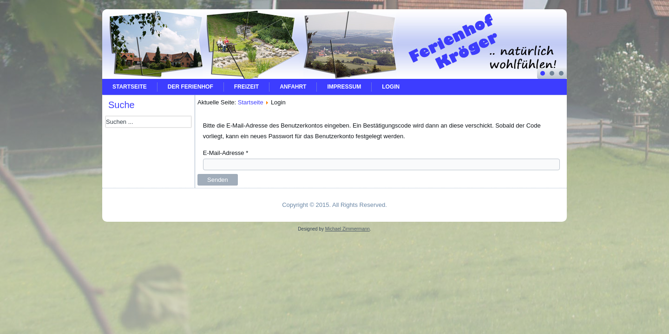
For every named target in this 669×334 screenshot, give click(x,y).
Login (391, 87)
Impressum (344, 87)
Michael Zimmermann (347, 228)
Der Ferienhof (190, 87)
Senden (217, 179)
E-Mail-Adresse (226, 152)
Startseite (129, 87)
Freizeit (246, 87)
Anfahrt (293, 87)
